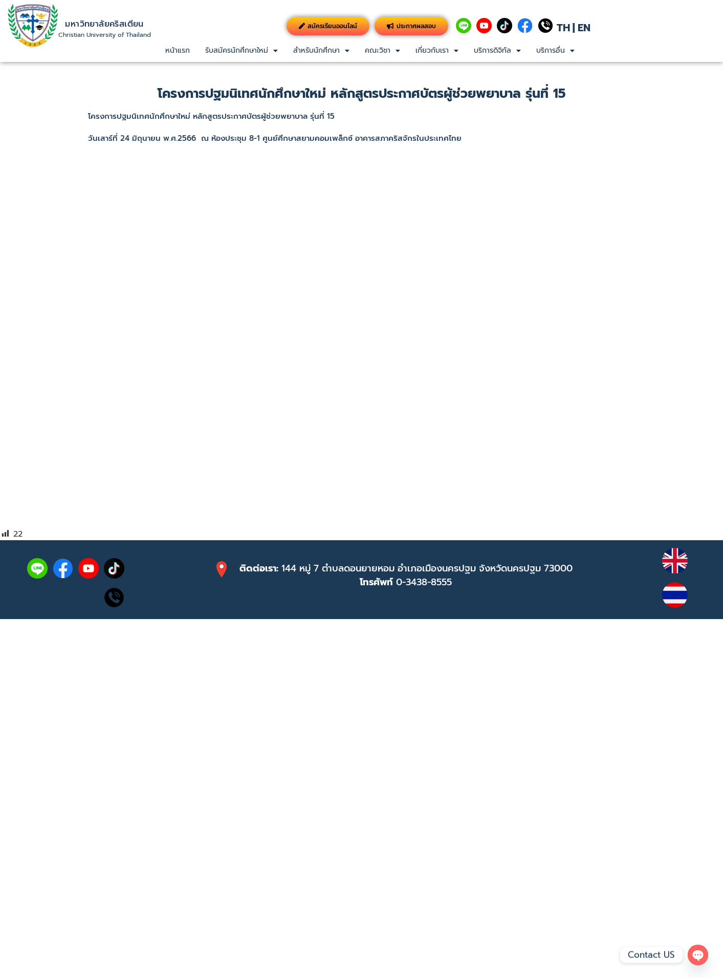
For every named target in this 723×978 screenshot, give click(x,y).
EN (584, 27)
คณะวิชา (382, 50)
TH (563, 27)
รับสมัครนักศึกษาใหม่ (241, 50)
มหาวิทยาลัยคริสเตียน (104, 24)
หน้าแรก (177, 50)
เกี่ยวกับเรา (436, 50)
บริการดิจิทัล (497, 50)
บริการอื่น (555, 50)
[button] (242, 50)
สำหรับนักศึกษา (321, 50)
